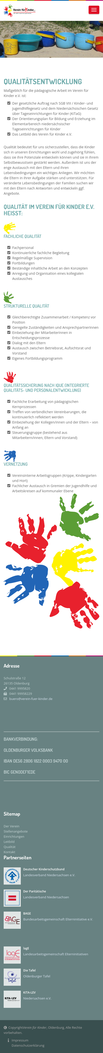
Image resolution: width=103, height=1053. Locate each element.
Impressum (20, 1040)
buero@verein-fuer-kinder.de (28, 699)
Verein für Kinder (34, 1027)
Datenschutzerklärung (28, 1045)
